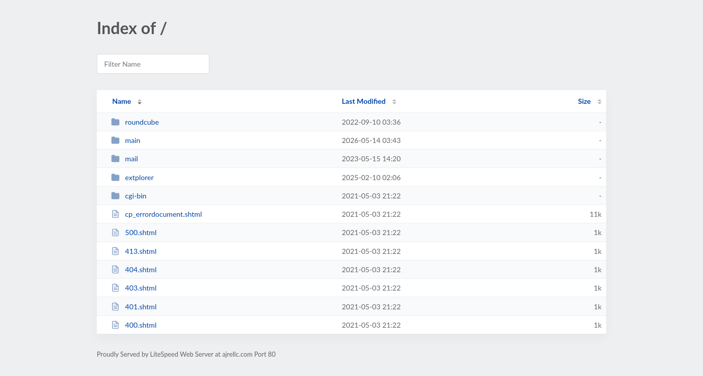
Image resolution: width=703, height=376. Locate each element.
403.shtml (133, 287)
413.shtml (133, 251)
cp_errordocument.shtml (156, 214)
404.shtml (133, 269)
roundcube (135, 122)
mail (124, 158)
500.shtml (133, 232)
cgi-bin (128, 195)
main (125, 140)
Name (121, 101)
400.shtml (133, 325)
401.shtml (133, 306)
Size (584, 101)
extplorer (132, 177)
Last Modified (364, 101)
